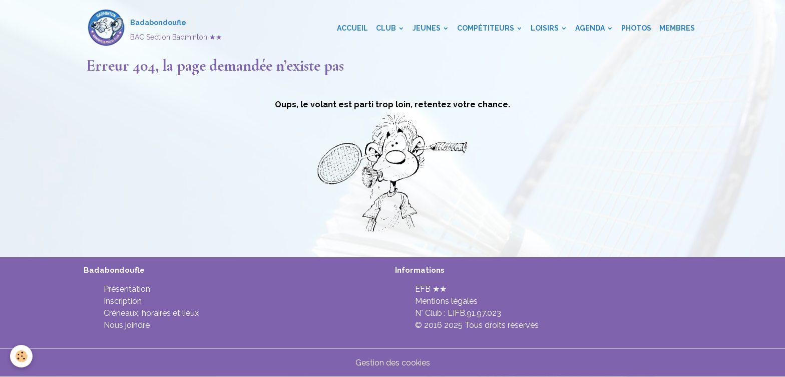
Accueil (352, 28)
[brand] (154, 28)
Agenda (590, 28)
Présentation (127, 289)
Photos (636, 28)
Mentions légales (446, 301)
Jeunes (427, 28)
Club (387, 28)
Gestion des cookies (392, 362)
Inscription (123, 301)
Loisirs (545, 28)
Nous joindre (127, 325)
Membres (677, 28)
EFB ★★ (431, 289)
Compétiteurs (486, 28)
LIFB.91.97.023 (474, 313)
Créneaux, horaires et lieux (151, 313)
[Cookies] (21, 356)
